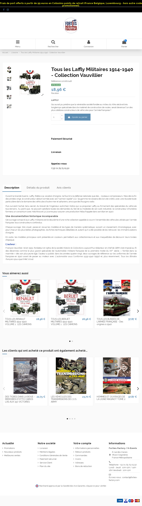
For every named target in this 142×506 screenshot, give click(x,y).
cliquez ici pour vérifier (96, 486)
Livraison (44, 448)
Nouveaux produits (13, 452)
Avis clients (64, 187)
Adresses (79, 463)
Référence (56, 81)
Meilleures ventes (12, 455)
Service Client (46, 463)
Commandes (81, 455)
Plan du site (45, 466)
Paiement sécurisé (48, 459)
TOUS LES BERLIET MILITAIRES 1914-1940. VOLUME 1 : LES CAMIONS (64, 321)
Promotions (9, 448)
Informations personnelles (87, 448)
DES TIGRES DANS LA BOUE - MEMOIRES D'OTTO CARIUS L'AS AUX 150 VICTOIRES (20, 399)
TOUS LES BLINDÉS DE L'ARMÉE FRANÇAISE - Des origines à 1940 (110, 321)
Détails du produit (38, 187)
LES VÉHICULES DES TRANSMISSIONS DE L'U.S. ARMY (64, 399)
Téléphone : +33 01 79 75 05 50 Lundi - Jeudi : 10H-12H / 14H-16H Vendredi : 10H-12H (123, 467)
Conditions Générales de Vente (53, 455)
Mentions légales (47, 452)
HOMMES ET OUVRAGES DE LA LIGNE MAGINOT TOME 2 (111, 398)
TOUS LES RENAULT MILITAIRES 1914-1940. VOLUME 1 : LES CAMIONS (18, 321)
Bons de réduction (83, 466)
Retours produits (82, 452)
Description (11, 187)
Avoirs (78, 459)
